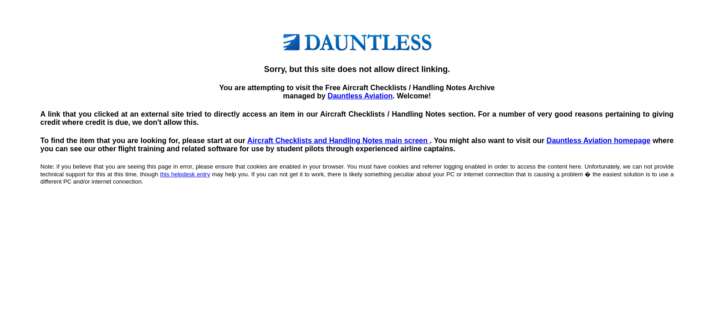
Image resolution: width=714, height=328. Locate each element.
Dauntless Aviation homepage (598, 140)
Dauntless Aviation (360, 96)
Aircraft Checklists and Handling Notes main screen (338, 140)
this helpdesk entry (185, 174)
